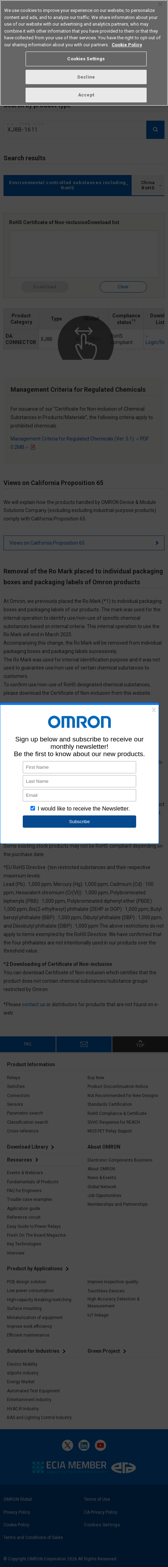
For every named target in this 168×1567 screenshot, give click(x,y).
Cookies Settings (86, 58)
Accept (86, 94)
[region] (84, 53)
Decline (86, 77)
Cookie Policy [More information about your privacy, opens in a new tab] (127, 44)
